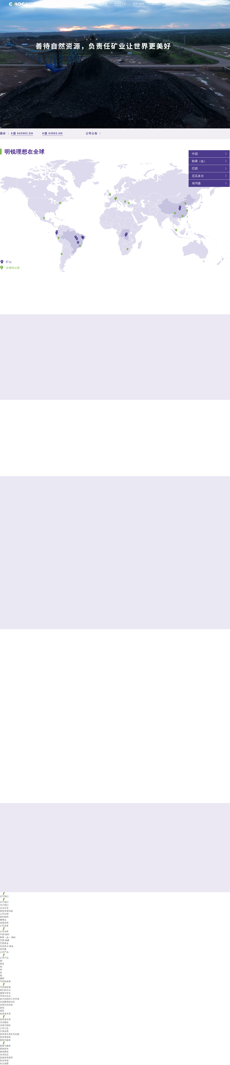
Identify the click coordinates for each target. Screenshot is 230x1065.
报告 (2, 1010)
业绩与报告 (5, 1025)
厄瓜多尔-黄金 (6, 946)
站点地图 (4, 1063)
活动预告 (4, 1022)
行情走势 (4, 1031)
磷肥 (2, 978)
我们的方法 (5, 990)
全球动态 (4, 1054)
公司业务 (67, 3)
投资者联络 (5, 1037)
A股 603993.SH (22, 133)
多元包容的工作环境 (9, 999)
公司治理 (4, 914)
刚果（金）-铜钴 (8, 937)
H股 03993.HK (52, 133)
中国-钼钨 (4, 934)
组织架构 (4, 917)
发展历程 (4, 923)
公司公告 (4, 1028)
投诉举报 (156, 3)
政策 (2, 1008)
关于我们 (51, 3)
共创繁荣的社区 (7, 1002)
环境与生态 (5, 996)
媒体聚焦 (4, 1051)
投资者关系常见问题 (9, 1034)
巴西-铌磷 (4, 940)
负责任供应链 (6, 1005)
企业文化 (4, 908)
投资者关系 (120, 3)
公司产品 (83, 3)
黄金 (2, 963)
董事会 (3, 920)
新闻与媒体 (139, 3)
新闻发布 (4, 1048)
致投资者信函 (6, 911)
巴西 (195, 168)
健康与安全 (5, 993)
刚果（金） (199, 161)
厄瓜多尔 (198, 176)
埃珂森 (196, 183)
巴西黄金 (4, 943)
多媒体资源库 (6, 1057)
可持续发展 (101, 3)
